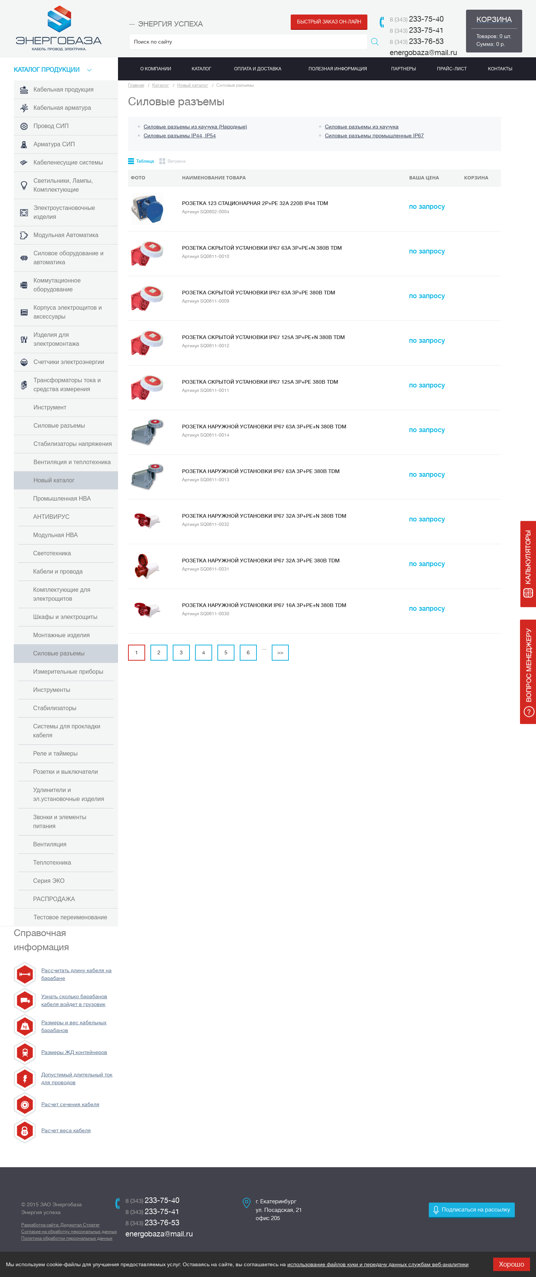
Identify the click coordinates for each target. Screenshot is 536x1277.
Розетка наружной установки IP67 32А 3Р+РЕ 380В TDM (260, 561)
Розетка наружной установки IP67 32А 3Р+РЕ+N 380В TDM (264, 516)
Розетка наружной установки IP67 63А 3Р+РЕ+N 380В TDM (264, 427)
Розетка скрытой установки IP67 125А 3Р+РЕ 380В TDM (260, 382)
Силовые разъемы (58, 653)
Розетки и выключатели (65, 772)
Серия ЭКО (48, 881)
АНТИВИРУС (51, 517)
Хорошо (511, 1264)
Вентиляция (49, 844)
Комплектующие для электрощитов (61, 594)
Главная (136, 85)
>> (280, 652)
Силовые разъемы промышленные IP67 (374, 135)
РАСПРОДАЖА (54, 899)
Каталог (160, 85)
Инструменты (51, 690)
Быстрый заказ (329, 22)
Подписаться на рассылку (476, 1210)
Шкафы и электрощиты (65, 617)
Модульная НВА (55, 535)
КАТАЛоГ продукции (47, 70)
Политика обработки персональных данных (66, 1238)
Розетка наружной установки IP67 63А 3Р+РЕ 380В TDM (260, 471)
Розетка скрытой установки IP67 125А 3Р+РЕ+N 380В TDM (263, 337)
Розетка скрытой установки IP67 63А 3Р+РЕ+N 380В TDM (262, 248)
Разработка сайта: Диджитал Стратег (60, 1224)
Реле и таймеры (55, 753)
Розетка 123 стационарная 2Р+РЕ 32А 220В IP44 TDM (255, 203)
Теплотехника (52, 862)
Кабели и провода (58, 571)
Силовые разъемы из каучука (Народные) (195, 127)
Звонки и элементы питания (59, 821)
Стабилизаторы (54, 708)
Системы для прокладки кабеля (66, 730)
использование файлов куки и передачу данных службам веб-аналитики (378, 1264)
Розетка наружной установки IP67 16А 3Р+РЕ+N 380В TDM (264, 605)
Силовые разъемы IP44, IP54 (180, 135)
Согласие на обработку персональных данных (69, 1231)
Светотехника (52, 553)
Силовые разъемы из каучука (362, 127)
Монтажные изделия (61, 635)
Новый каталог (192, 85)
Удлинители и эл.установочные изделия (68, 794)
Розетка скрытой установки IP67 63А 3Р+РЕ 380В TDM (258, 293)
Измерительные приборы (68, 671)
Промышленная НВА (62, 498)
